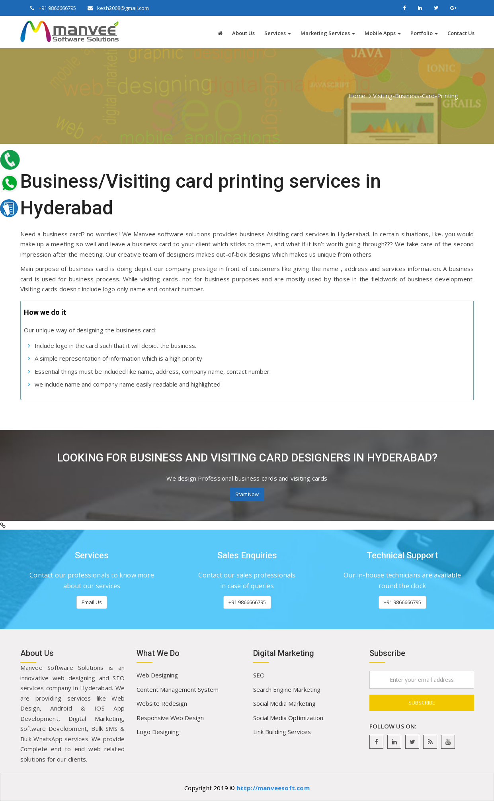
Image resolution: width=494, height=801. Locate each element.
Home (356, 96)
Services (277, 33)
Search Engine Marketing (286, 689)
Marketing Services (328, 33)
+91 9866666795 (56, 8)
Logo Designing (158, 732)
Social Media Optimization (288, 718)
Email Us (92, 602)
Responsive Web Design (170, 718)
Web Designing (157, 675)
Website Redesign (162, 703)
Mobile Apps (383, 33)
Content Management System (178, 689)
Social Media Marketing (284, 703)
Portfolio (424, 33)
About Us (243, 33)
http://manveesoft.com (273, 788)
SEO (259, 675)
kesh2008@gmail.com (122, 8)
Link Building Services (282, 732)
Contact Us (460, 33)
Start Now (247, 494)
